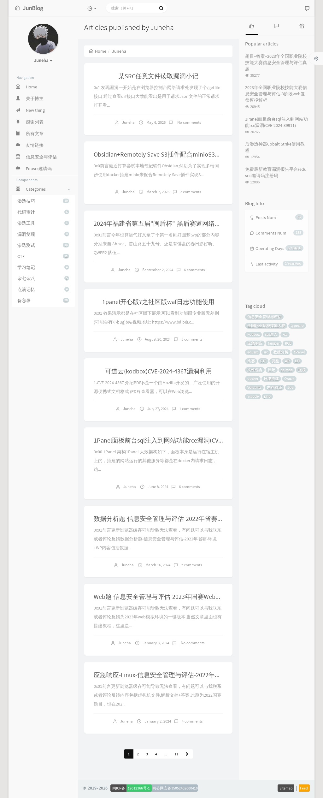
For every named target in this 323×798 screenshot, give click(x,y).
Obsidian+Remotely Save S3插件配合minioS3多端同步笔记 (173, 154)
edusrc (252, 352)
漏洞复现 (43, 234)
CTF (43, 256)
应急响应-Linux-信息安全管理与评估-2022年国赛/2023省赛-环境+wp (187, 675)
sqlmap (287, 369)
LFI (297, 361)
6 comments (194, 269)
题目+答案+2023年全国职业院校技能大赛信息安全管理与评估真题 (276, 62)
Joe (290, 387)
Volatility (254, 387)
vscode (253, 396)
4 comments (192, 721)
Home (97, 51)
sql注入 (271, 334)
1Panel (299, 352)
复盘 (275, 361)
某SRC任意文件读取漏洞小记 (158, 76)
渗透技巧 (43, 201)
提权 (302, 369)
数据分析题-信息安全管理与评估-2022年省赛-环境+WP (169, 518)
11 (176, 754)
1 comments (189, 408)
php (267, 396)
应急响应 (254, 343)
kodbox (253, 334)
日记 (271, 369)
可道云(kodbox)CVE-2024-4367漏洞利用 (158, 371)
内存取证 (274, 387)
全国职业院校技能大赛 (266, 325)
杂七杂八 (43, 278)
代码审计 (43, 212)
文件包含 (254, 369)
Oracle (289, 378)
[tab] (251, 25)
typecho (297, 325)
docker (252, 378)
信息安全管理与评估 (264, 316)
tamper (273, 343)
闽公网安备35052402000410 (175, 788)
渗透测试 (43, 245)
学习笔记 (43, 267)
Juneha (128, 122)
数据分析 (280, 352)
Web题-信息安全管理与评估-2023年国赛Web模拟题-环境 (171, 596)
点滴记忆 (43, 289)
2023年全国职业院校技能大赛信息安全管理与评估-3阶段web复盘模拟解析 (276, 94)
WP (287, 361)
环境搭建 (271, 378)
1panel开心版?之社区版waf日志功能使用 (158, 302)
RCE (288, 343)
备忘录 (43, 300)
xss (285, 334)
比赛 (251, 361)
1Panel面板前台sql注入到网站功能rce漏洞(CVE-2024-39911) (175, 440)
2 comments (190, 191)
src (265, 352)
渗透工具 (43, 223)
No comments (188, 122)
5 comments (191, 339)
